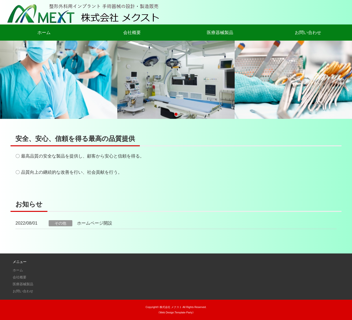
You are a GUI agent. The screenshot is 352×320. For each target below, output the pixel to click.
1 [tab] (176, 114)
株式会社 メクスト (171, 307)
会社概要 (132, 32)
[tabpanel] (176, 80)
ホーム (44, 32)
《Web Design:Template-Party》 (176, 312)
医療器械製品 (220, 32)
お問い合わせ (308, 32)
